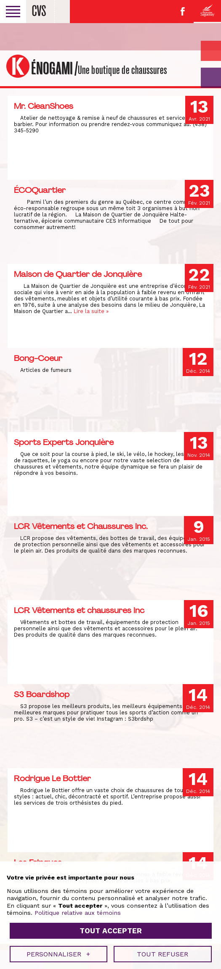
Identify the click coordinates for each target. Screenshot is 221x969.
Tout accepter (111, 297)
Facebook (182, 11)
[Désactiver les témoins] (205, 511)
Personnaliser (59, 321)
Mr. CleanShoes (43, 105)
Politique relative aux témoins (78, 279)
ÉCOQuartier (40, 189)
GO (211, 78)
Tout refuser (162, 321)
